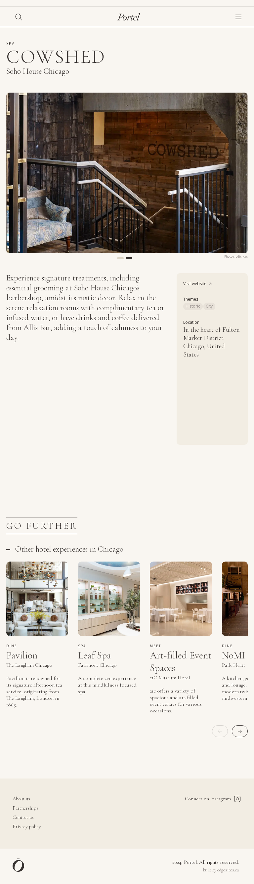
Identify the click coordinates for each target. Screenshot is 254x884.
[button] (238, 17)
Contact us (23, 818)
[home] (128, 17)
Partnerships (25, 808)
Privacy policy (27, 827)
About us (21, 799)
